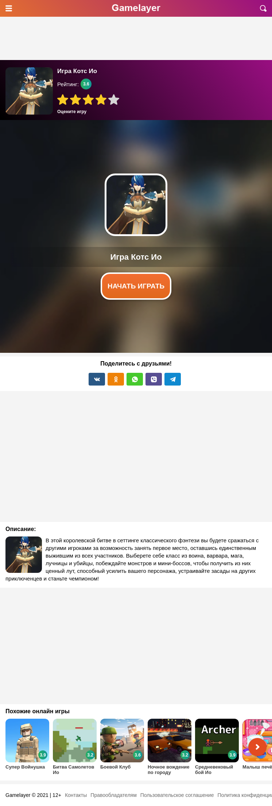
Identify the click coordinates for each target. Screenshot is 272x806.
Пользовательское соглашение (177, 795)
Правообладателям (113, 795)
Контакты (76, 795)
